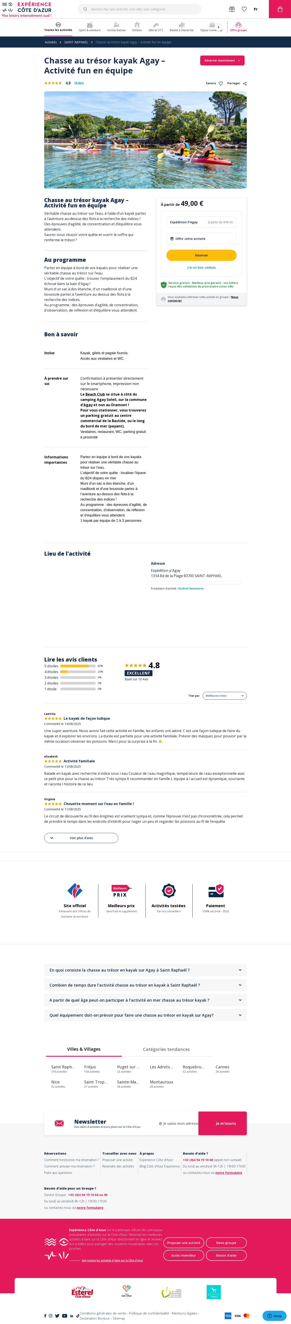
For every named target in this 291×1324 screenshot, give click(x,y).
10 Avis (79, 83)
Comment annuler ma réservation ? (69, 1166)
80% (100, 666)
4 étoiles (51, 671)
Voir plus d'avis (71, 838)
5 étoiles (51, 666)
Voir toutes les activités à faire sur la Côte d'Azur (112, 1260)
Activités (51, 42)
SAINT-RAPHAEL (76, 42)
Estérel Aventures (191, 588)
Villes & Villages (84, 1049)
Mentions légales (184, 1313)
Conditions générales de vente (103, 1313)
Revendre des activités (118, 1166)
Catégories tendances (166, 1049)
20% (100, 671)
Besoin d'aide (226, 1255)
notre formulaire (228, 1173)
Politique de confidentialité (149, 1313)
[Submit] (86, 9)
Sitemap (119, 1318)
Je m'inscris (226, 1123)
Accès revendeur (183, 1255)
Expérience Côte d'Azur (156, 1160)
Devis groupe (226, 1243)
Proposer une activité (117, 1160)
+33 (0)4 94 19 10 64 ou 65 (88, 1195)
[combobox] (139, 9)
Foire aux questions (58, 1173)
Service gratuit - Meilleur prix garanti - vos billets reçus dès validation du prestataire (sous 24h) (203, 284)
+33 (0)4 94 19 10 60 (198, 1160)
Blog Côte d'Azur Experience (160, 1166)
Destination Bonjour (95, 1318)
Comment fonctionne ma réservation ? (71, 1160)
